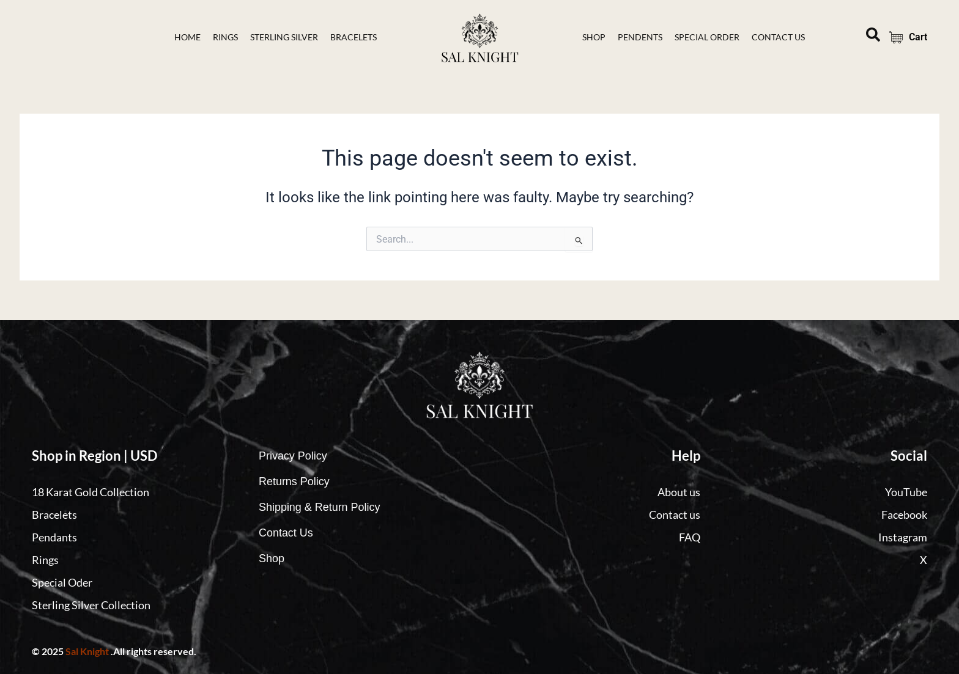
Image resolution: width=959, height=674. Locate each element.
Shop (593, 37)
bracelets (353, 37)
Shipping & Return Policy (319, 507)
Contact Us (286, 533)
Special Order (707, 37)
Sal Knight (87, 651)
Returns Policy (294, 481)
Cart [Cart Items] (904, 37)
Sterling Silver (284, 37)
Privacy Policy (293, 456)
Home (187, 37)
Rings (225, 37)
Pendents (640, 37)
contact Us (778, 37)
